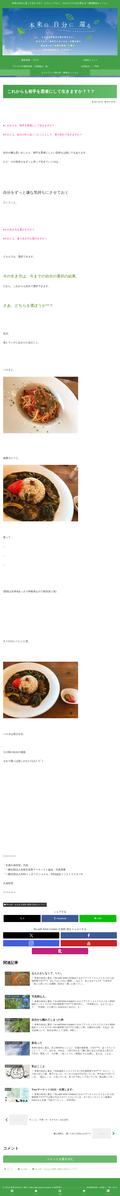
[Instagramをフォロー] (31, 943)
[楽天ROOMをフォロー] (60, 951)
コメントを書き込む (60, 1159)
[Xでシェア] (22, 918)
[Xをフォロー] (31, 935)
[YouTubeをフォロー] (89, 943)
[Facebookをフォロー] (89, 935)
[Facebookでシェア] (60, 918)
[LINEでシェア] (97, 918)
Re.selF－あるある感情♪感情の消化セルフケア (25, 904)
